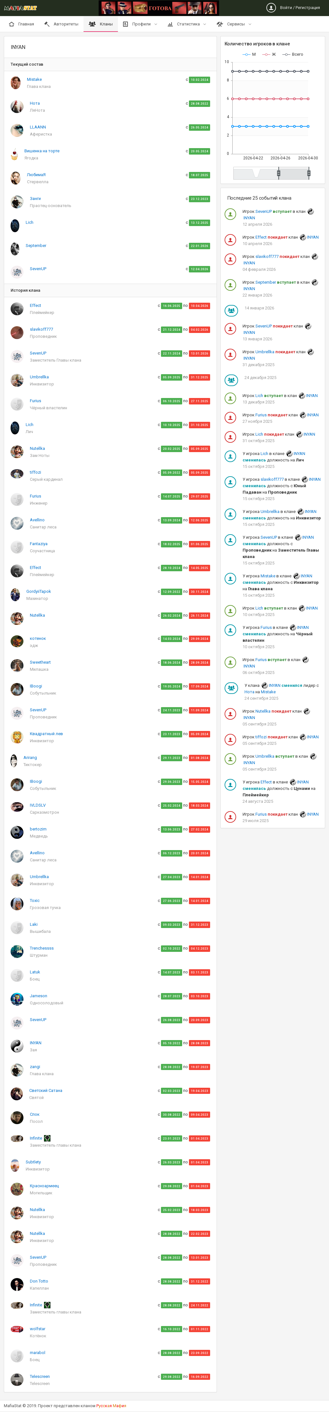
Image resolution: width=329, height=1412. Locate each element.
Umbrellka (39, 376)
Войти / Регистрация (293, 8)
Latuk (35, 972)
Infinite (36, 1138)
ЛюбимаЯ (36, 174)
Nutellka (37, 448)
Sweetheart (40, 662)
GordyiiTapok (38, 591)
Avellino (37, 519)
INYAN (35, 1042)
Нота (35, 103)
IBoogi (36, 686)
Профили (137, 24)
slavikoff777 (41, 329)
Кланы (101, 24)
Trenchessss (42, 948)
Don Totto (39, 1281)
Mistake (34, 79)
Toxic (35, 900)
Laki (34, 924)
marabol (37, 1352)
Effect (35, 305)
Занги (35, 198)
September (36, 245)
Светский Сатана (45, 1090)
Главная (21, 24)
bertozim (38, 829)
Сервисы (231, 24)
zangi (35, 1066)
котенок (38, 638)
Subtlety (33, 1162)
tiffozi (35, 472)
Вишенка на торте (41, 150)
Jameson (38, 995)
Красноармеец (44, 1185)
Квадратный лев (46, 733)
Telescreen (40, 1376)
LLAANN (38, 127)
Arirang (30, 757)
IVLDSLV (38, 805)
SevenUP (38, 268)
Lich (29, 222)
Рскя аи (111, 1405)
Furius (35, 400)
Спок (35, 1114)
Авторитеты (61, 24)
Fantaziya (39, 543)
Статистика (184, 24)
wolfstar (37, 1328)
